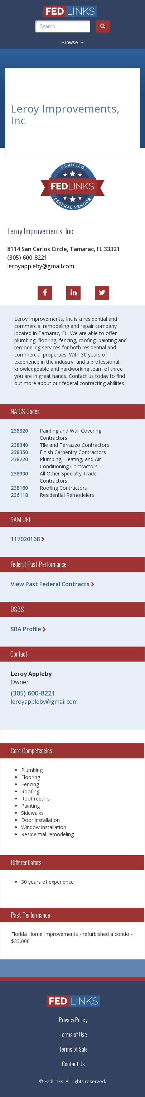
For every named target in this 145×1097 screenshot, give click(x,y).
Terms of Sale (73, 1049)
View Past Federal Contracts (50, 584)
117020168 (25, 539)
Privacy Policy (73, 1020)
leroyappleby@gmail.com (40, 265)
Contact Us (73, 1064)
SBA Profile (26, 629)
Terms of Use (73, 1034)
